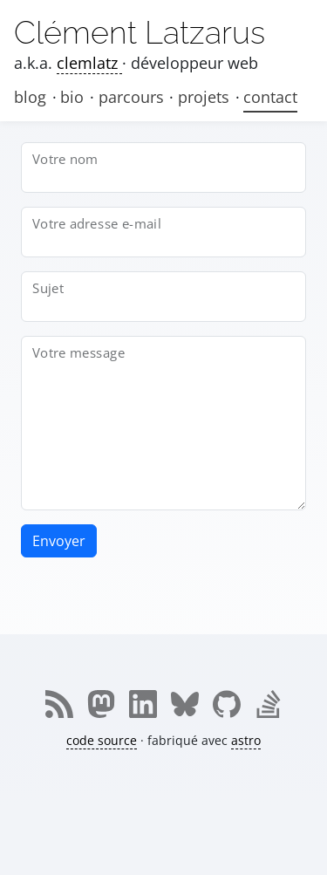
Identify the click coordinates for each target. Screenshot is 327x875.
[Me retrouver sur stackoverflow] (269, 704)
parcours (133, 96)
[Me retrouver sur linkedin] (143, 704)
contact (270, 96)
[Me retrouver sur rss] (59, 704)
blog (30, 96)
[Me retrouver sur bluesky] (185, 704)
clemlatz (89, 62)
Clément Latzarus (139, 32)
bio (74, 96)
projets (206, 96)
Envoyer (58, 540)
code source (101, 740)
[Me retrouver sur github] (227, 704)
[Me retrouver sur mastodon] (101, 704)
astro (246, 740)
